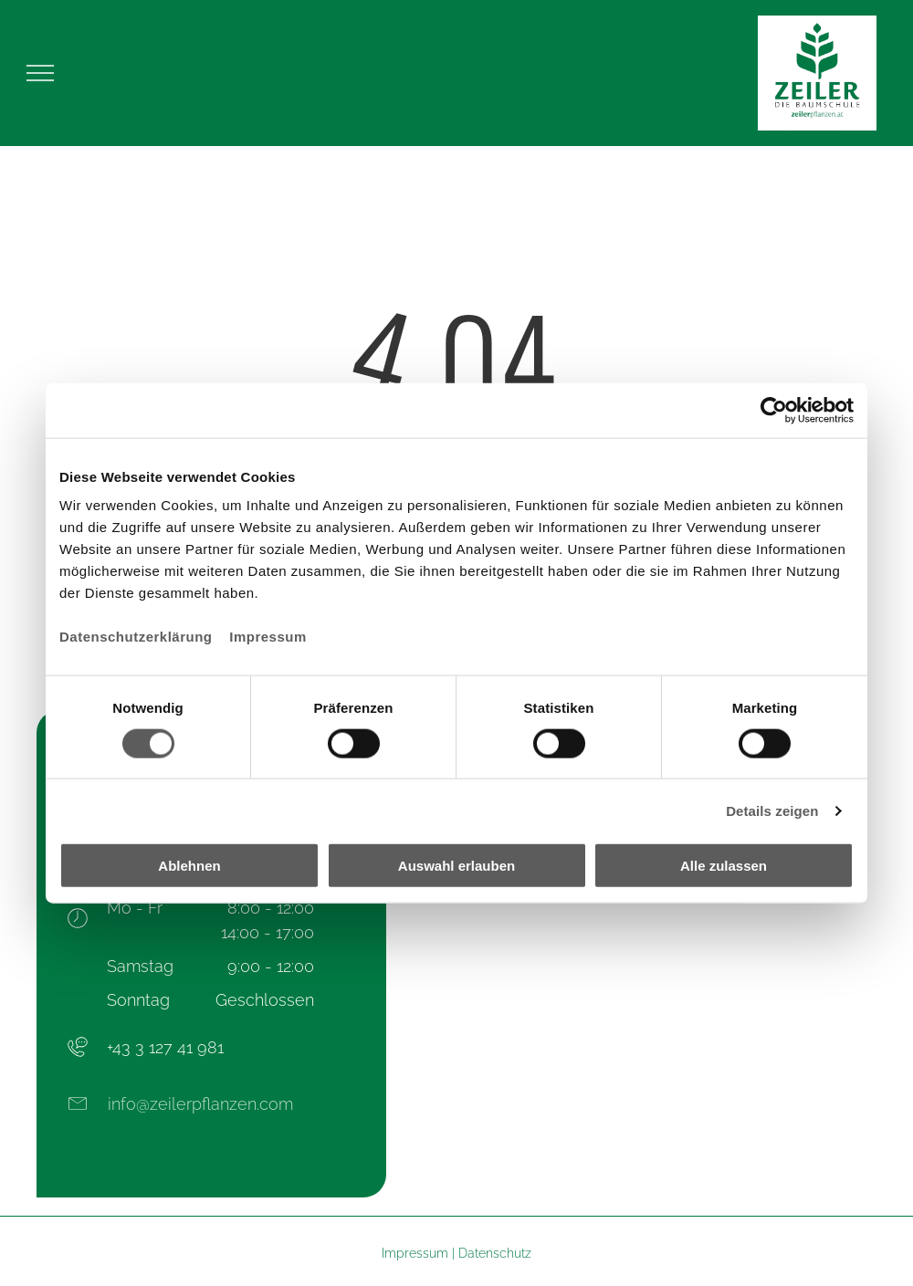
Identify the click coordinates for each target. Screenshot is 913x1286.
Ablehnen (189, 865)
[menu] (40, 73)
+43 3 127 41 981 (165, 1047)
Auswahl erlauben (456, 865)
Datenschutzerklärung (136, 636)
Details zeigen (772, 810)
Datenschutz (494, 1253)
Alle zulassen (723, 865)
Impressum (268, 636)
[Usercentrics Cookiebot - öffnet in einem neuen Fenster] (774, 409)
